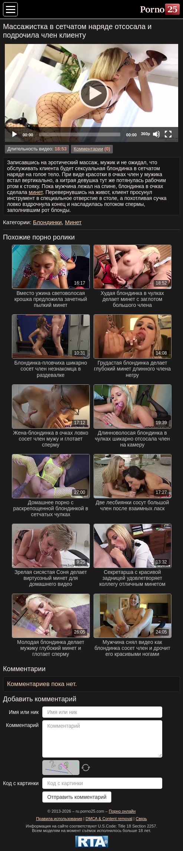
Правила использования (59, 818)
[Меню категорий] (10, 9)
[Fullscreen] (168, 134)
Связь (141, 818)
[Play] (92, 93)
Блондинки (47, 222)
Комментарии (88, 149)
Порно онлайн (122, 811)
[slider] (79, 134)
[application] (91, 93)
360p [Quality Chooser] (145, 133)
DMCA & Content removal (109, 818)
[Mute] (156, 134)
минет (35, 192)
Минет (73, 222)
